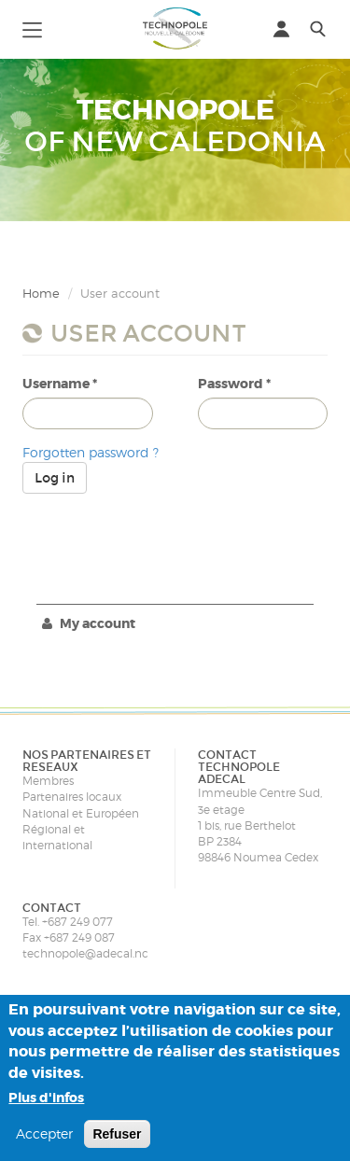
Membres (48, 781)
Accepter (44, 1133)
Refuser (116, 1133)
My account (88, 623)
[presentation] (164, 530)
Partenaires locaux (71, 797)
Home (41, 293)
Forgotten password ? (90, 452)
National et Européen (80, 813)
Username (59, 383)
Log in (55, 477)
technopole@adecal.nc (85, 953)
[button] (32, 27)
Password (234, 383)
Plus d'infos (46, 1097)
